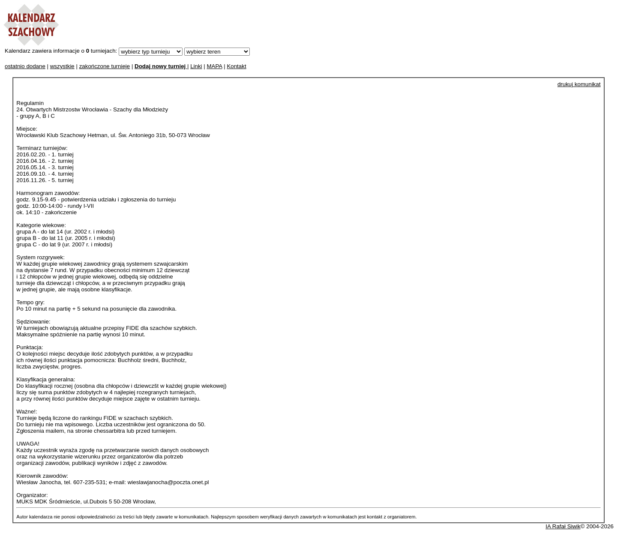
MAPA (214, 66)
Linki (196, 66)
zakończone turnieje (104, 66)
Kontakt (236, 66)
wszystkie (62, 66)
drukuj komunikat (579, 84)
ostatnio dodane (25, 66)
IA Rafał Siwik (562, 526)
